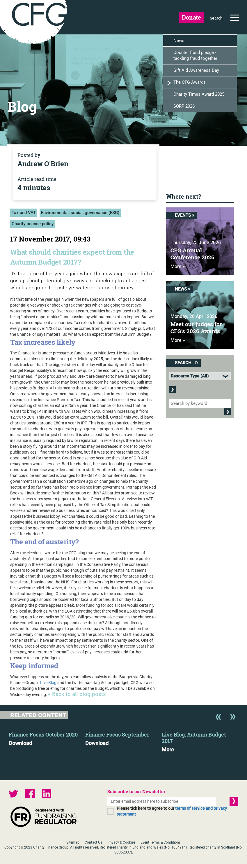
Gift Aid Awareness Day (196, 70)
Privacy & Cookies (121, 842)
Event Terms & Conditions (161, 842)
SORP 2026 (184, 106)
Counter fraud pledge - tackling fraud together (195, 55)
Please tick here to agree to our (172, 811)
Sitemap (72, 842)
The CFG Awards (189, 82)
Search (216, 18)
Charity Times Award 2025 (198, 94)
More (168, 749)
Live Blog (48, 682)
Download (20, 743)
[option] (47, 737)
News (178, 40)
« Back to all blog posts (77, 694)
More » (177, 267)
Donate (191, 17)
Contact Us (93, 842)
